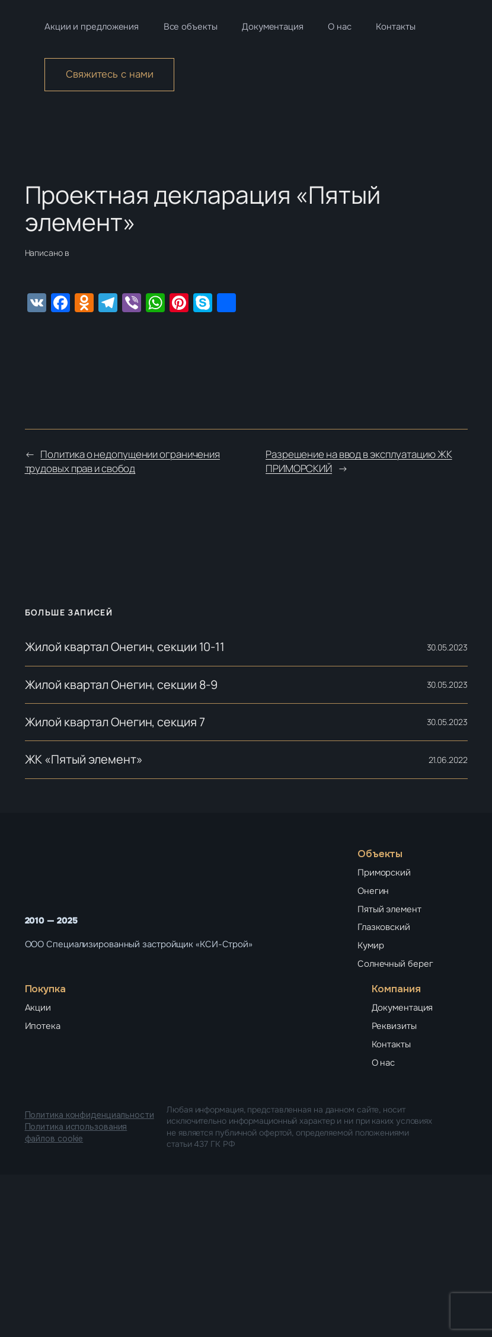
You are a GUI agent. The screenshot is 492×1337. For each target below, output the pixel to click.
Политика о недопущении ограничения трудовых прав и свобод (123, 461)
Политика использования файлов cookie (76, 1132)
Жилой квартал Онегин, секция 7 (115, 722)
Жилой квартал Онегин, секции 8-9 (121, 684)
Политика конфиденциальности (89, 1115)
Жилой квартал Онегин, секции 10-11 (125, 646)
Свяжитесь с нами (109, 74)
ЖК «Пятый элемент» (84, 759)
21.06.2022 (448, 759)
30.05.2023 (447, 647)
